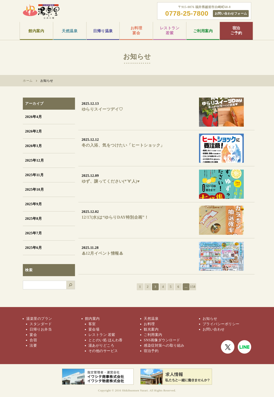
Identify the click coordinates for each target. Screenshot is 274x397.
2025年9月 (33, 204)
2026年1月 (33, 146)
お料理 (149, 324)
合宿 (33, 340)
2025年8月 (33, 218)
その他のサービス (103, 351)
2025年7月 (33, 233)
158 (192, 286)
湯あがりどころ (101, 345)
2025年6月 (33, 248)
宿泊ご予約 (236, 30)
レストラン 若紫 (101, 335)
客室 (92, 324)
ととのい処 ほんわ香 (105, 340)
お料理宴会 (136, 30)
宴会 (33, 335)
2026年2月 (33, 131)
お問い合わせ (214, 329)
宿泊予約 (151, 351)
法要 (33, 345)
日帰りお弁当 (41, 329)
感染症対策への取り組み (164, 345)
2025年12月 (34, 160)
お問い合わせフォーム (231, 13)
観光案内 (151, 329)
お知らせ (210, 318)
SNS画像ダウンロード (162, 340)
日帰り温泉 (103, 31)
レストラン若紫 (170, 30)
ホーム (28, 80)
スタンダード (41, 324)
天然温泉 (69, 31)
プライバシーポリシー (221, 324)
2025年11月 (34, 175)
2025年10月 (34, 189)
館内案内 (36, 31)
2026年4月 (33, 117)
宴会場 (94, 329)
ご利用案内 (203, 31)
